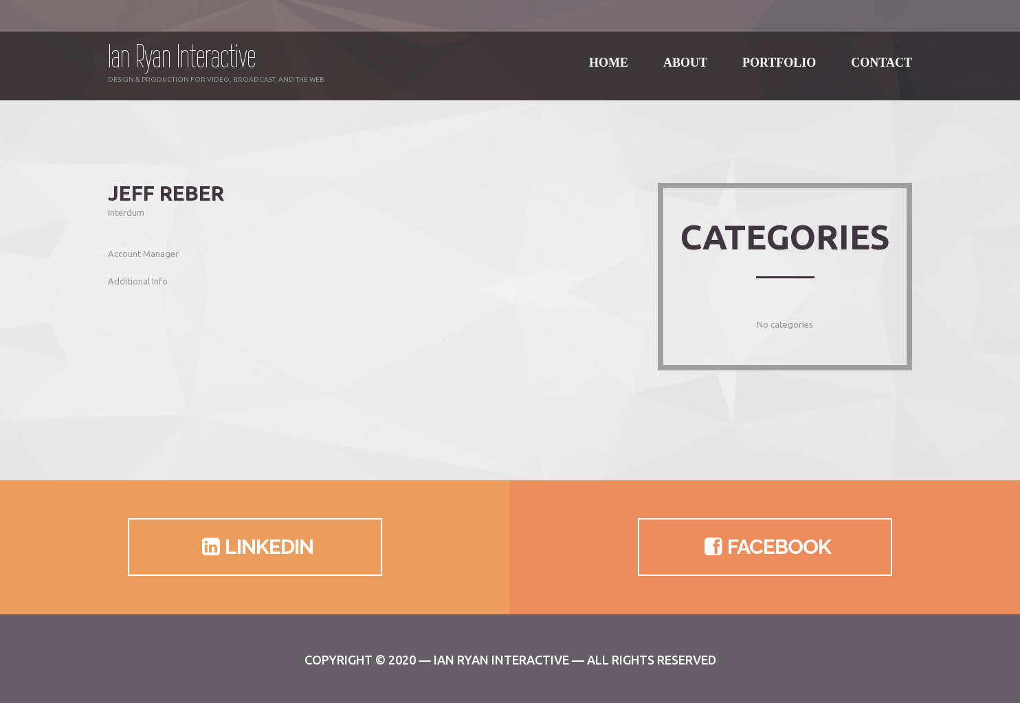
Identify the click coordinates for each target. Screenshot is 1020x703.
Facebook (765, 547)
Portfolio (779, 54)
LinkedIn (255, 547)
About (685, 54)
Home (608, 54)
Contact (881, 54)
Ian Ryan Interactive (182, 56)
